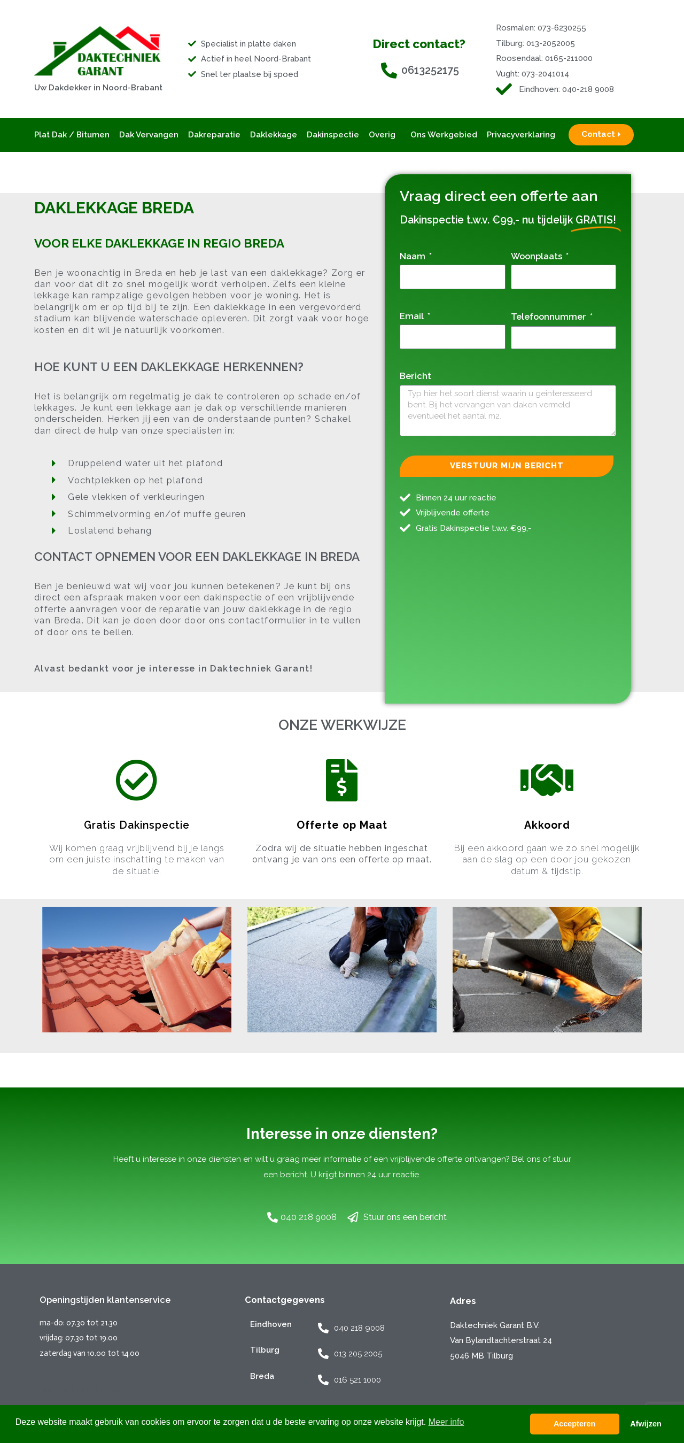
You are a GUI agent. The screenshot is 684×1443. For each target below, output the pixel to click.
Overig (385, 134)
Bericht (415, 376)
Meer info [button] (446, 1421)
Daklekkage (273, 135)
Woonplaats (537, 256)
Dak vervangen (148, 135)
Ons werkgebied (443, 135)
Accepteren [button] (574, 1423)
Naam (414, 256)
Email (413, 316)
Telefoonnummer (549, 316)
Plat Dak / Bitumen (72, 135)
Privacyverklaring (521, 135)
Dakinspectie (333, 135)
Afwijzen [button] (645, 1423)
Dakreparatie (214, 135)
